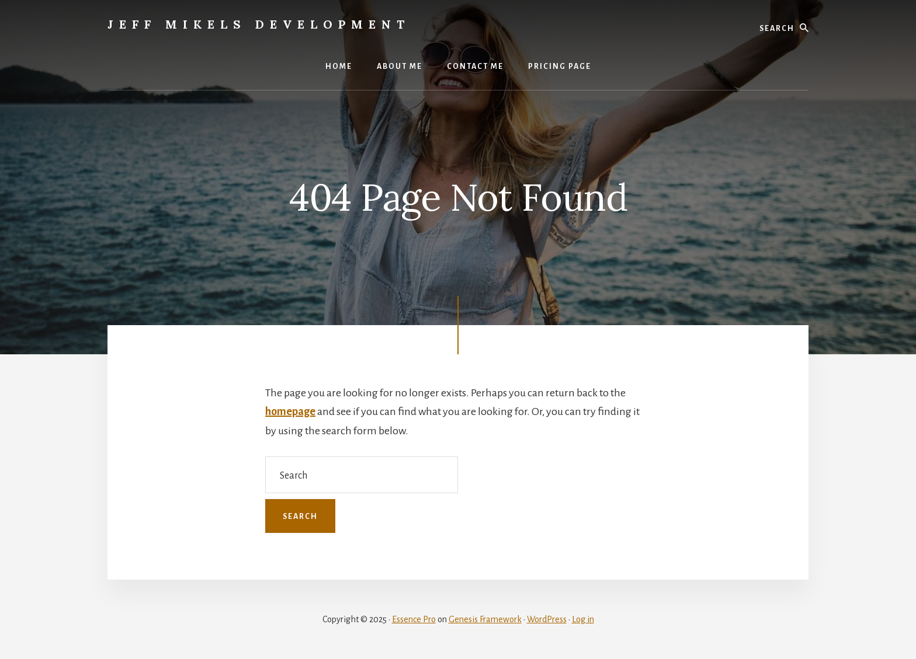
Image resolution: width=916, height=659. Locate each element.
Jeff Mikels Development (258, 24)
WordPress (547, 619)
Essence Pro (414, 619)
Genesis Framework (485, 619)
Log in (583, 619)
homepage (290, 411)
